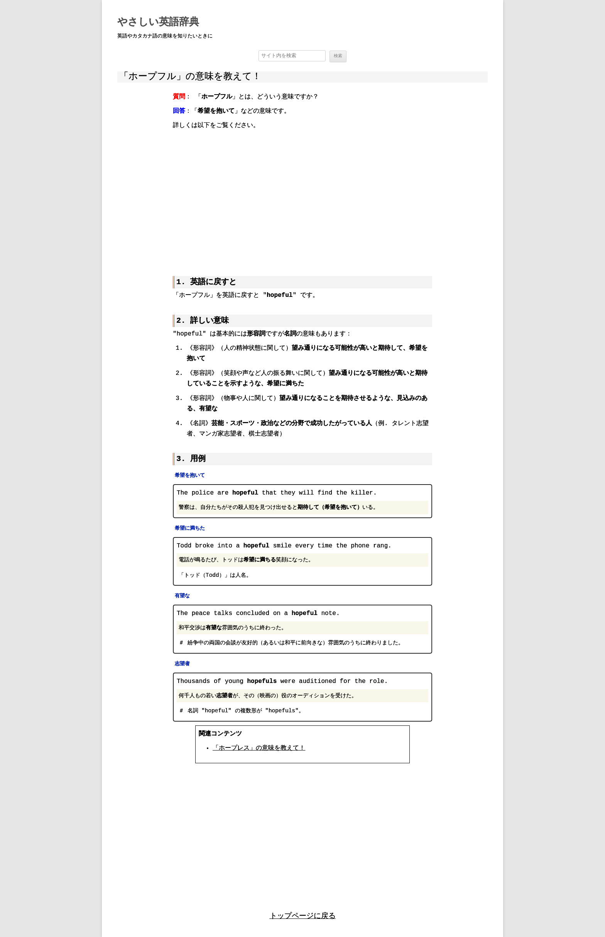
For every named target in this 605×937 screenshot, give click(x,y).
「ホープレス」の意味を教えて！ (259, 748)
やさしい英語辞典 (158, 22)
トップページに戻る (303, 915)
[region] (302, 197)
